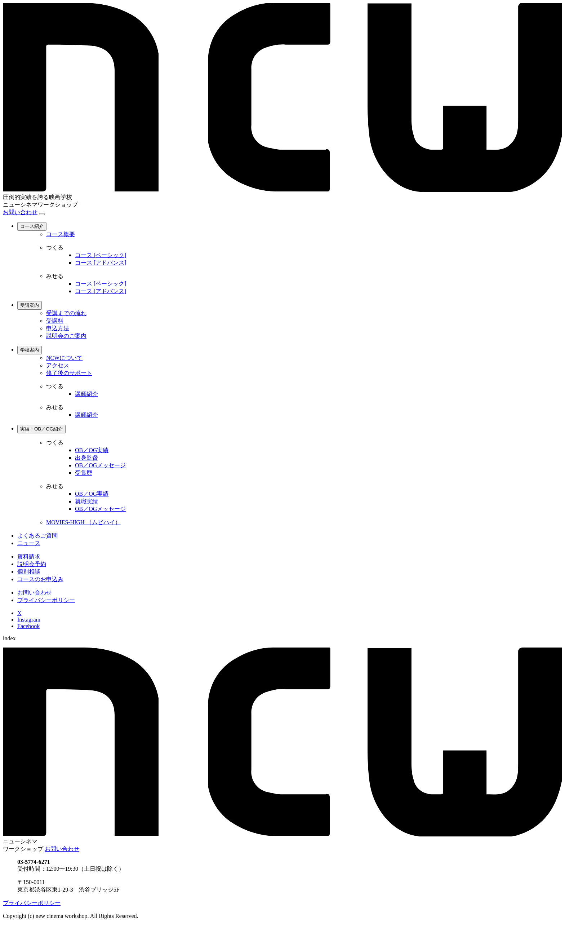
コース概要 (60, 234)
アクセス (57, 365)
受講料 (54, 321)
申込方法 (57, 328)
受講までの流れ (66, 313)
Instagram (28, 620)
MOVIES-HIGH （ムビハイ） (83, 522)
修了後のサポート (69, 373)
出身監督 (86, 458)
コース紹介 (32, 226)
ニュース (28, 543)
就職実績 (86, 501)
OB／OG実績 (91, 450)
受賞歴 (83, 473)
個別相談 (28, 572)
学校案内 (29, 350)
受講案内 (29, 305)
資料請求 (28, 556)
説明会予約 (31, 564)
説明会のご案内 (66, 336)
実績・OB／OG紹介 (41, 429)
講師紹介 (86, 394)
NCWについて (64, 358)
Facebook (28, 626)
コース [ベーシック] (100, 255)
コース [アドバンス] (100, 263)
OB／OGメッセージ (100, 465)
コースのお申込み (40, 579)
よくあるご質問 (37, 536)
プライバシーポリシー (46, 600)
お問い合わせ (20, 212)
